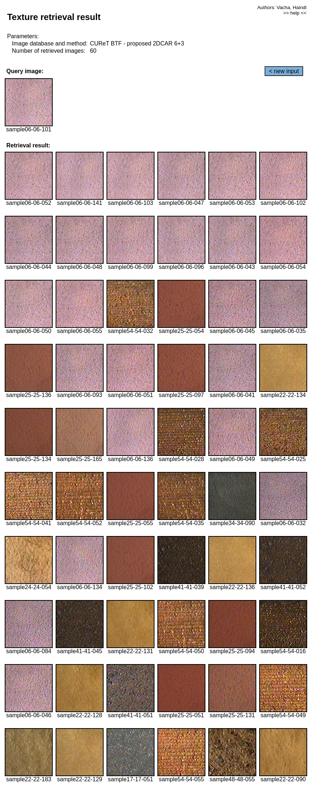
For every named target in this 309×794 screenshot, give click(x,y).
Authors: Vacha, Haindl (281, 7)
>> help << (294, 13)
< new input (284, 71)
